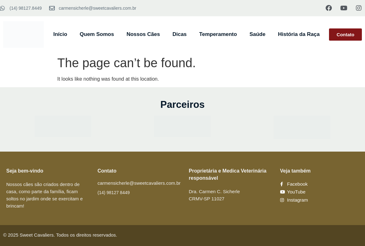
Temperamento (218, 34)
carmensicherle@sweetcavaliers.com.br (139, 183)
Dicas (179, 34)
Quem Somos (97, 34)
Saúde (257, 34)
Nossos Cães (143, 34)
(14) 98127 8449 (114, 192)
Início (60, 34)
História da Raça (299, 34)
